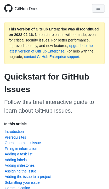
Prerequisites (15, 137)
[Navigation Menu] (98, 8)
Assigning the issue (20, 171)
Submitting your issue (22, 182)
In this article (15, 124)
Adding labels (16, 160)
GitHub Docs (26, 9)
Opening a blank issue (23, 143)
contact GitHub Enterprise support (51, 57)
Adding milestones (20, 165)
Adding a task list (18, 154)
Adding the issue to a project (28, 177)
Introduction (14, 131)
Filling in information (21, 148)
